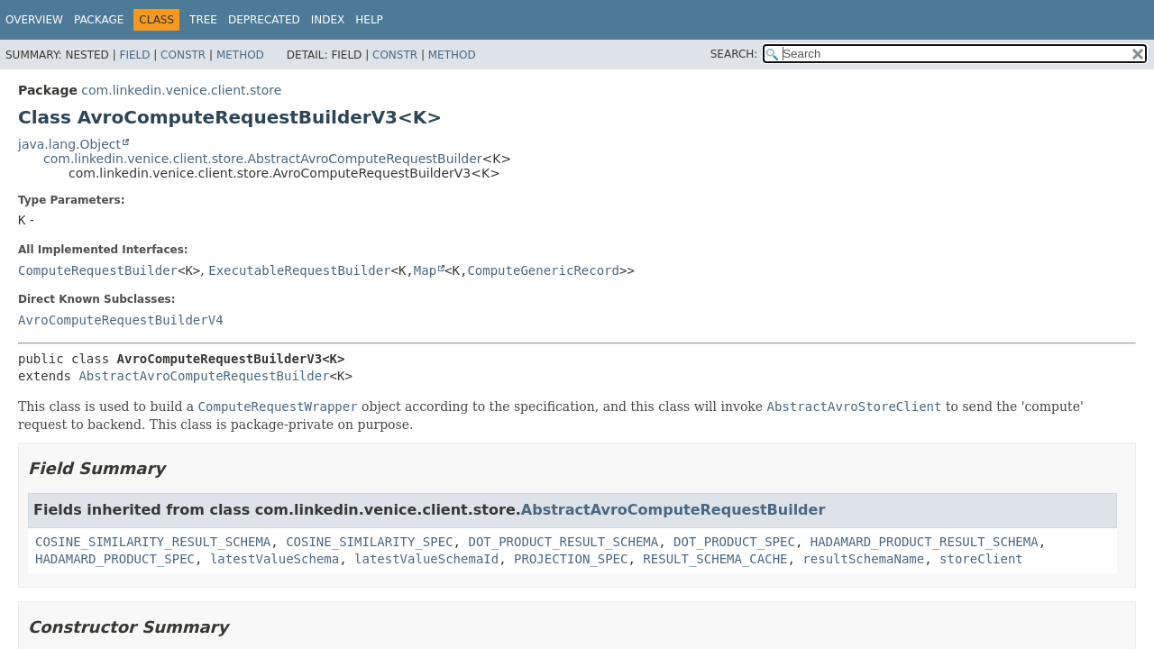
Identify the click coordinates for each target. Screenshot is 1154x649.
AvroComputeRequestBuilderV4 (121, 320)
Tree (203, 20)
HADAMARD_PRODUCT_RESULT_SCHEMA (925, 542)
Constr (183, 55)
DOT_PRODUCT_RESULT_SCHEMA (563, 542)
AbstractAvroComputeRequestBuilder (203, 376)
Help (369, 20)
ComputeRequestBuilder (98, 270)
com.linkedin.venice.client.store (181, 90)
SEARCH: (734, 54)
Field (134, 55)
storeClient (981, 559)
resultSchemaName (863, 559)
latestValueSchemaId (426, 559)
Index (328, 20)
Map (425, 270)
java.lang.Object (69, 144)
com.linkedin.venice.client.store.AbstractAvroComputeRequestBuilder (262, 158)
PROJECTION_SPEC (570, 559)
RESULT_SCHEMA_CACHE (715, 559)
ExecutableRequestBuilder (299, 270)
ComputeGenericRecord (543, 270)
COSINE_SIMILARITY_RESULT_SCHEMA (152, 542)
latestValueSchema (274, 559)
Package (99, 20)
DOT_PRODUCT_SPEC (734, 542)
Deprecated (264, 20)
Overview (34, 20)
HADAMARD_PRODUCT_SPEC (115, 559)
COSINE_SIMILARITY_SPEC (369, 542)
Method (240, 55)
